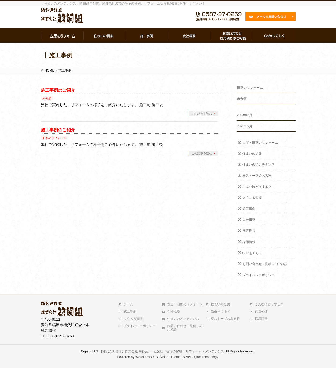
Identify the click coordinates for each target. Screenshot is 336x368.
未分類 (46, 98)
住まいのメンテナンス (258, 164)
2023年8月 (244, 115)
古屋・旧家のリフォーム (260, 142)
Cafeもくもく (252, 253)
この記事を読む (201, 113)
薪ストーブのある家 (256, 175)
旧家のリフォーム (54, 138)
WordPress (143, 357)
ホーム (128, 304)
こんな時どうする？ (256, 187)
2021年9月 (244, 126)
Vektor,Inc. (194, 357)
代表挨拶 (248, 231)
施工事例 (248, 209)
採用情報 (248, 242)
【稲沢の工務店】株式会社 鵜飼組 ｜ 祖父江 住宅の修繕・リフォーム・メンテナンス (161, 351)
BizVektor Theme (168, 357)
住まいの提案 (252, 153)
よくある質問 (252, 198)
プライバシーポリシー (258, 275)
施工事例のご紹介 (58, 90)
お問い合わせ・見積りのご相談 (264, 264)
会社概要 (248, 220)
